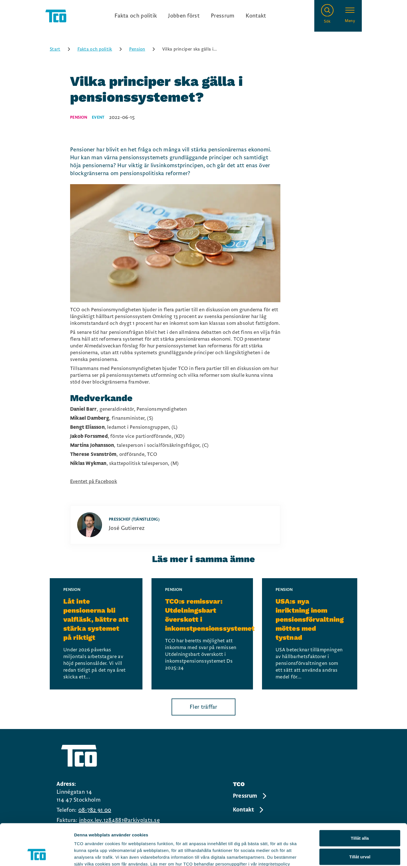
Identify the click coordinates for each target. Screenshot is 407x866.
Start (62, 49)
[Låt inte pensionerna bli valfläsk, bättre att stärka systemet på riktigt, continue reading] (96, 633)
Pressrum (222, 15)
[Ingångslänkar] (190, 16)
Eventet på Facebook (93, 481)
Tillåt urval (360, 817)
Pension (144, 49)
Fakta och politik (135, 15)
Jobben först (184, 15)
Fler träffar (203, 707)
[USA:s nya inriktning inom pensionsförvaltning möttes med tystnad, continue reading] (309, 633)
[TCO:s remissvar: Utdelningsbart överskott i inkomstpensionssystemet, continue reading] (202, 633)
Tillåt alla (360, 799)
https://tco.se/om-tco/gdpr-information (115, 832)
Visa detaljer (307, 854)
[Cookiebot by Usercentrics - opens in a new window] (36, 855)
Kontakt (256, 15)
